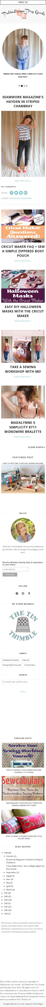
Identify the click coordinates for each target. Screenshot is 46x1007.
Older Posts (35, 447)
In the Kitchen (29, 665)
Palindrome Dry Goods (17, 1004)
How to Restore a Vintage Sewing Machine (23, 463)
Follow (23, 691)
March (9, 889)
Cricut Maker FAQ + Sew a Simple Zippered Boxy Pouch (23, 251)
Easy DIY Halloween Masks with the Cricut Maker (23, 311)
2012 (6, 907)
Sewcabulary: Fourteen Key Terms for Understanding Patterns (24, 804)
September (11, 872)
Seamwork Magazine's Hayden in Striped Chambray (23, 101)
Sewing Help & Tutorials (12, 665)
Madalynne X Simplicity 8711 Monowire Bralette (23, 427)
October (10, 856)
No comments (8, 187)
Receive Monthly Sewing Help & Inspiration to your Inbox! (23, 563)
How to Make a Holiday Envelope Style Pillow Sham (24, 837)
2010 (6, 913)
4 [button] (27, 86)
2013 (6, 903)
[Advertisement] (23, 962)
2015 (6, 900)
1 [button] (19, 86)
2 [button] (22, 86)
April (8, 886)
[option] (23, 53)
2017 (6, 893)
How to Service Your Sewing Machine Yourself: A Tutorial (23, 771)
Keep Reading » (23, 181)
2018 (6, 853)
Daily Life (25, 660)
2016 (6, 896)
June (8, 879)
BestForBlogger (38, 1004)
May (8, 883)
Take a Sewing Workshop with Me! (23, 369)
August (9, 876)
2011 (6, 910)
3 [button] (24, 86)
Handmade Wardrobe (20, 198)
